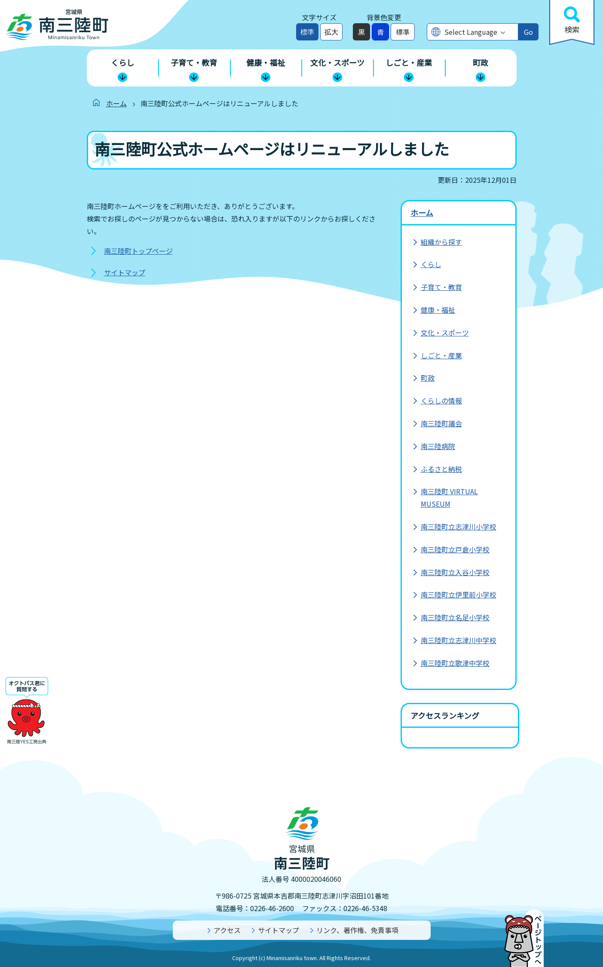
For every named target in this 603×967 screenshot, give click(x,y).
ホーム (116, 103)
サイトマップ (124, 272)
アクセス (227, 930)
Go (528, 32)
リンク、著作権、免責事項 (357, 930)
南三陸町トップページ (138, 251)
